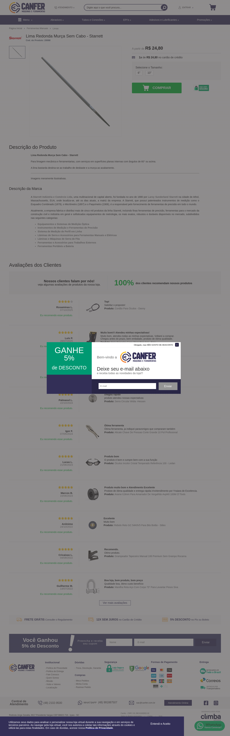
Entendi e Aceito (160, 723)
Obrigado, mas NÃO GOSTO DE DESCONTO (153, 345)
